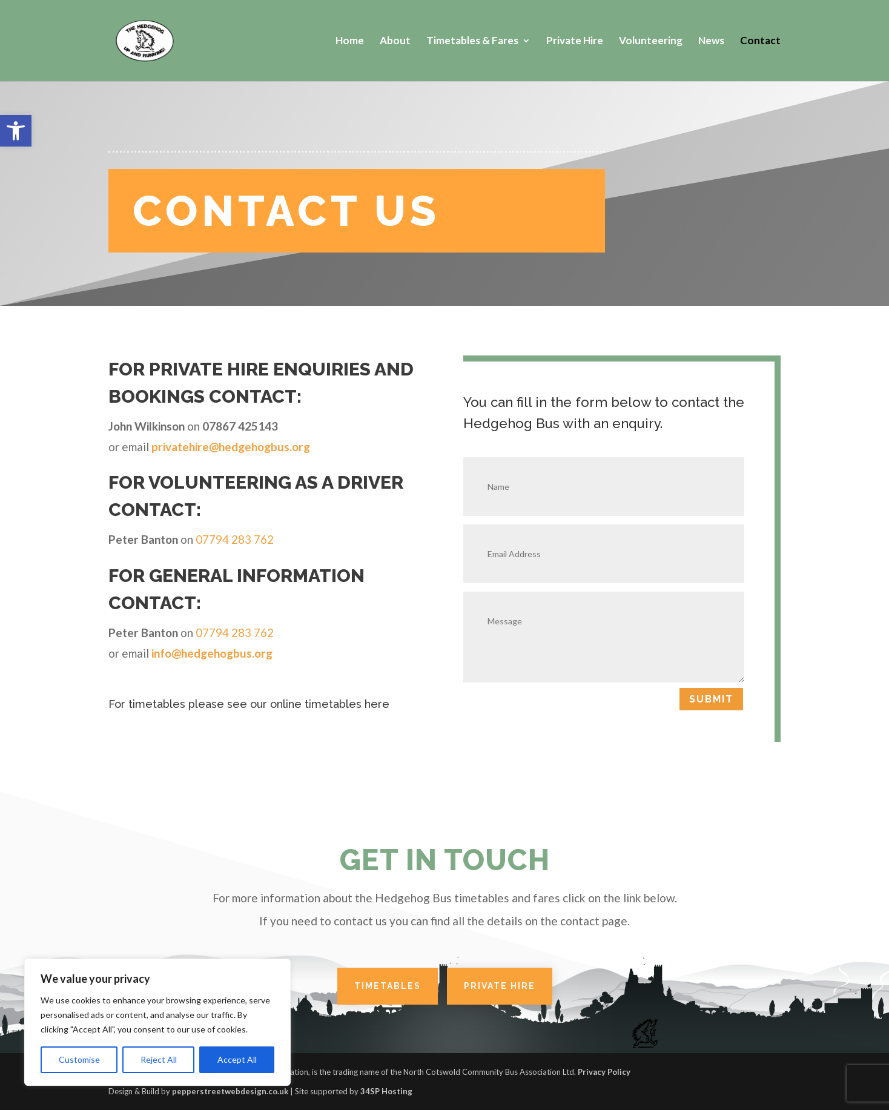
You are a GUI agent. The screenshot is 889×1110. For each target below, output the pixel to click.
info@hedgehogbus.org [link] (212, 653)
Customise (79, 1059)
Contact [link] (760, 41)
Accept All (237, 1059)
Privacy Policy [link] (604, 1072)
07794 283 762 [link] (235, 540)
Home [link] (349, 41)
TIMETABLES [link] (387, 986)
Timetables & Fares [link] (472, 41)
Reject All (158, 1059)
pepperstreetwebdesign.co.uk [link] (230, 1091)
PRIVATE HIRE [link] (499, 986)
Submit (711, 699)
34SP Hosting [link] (386, 1091)
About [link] (395, 41)
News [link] (711, 41)
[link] (15, 131)
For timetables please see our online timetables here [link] (248, 704)
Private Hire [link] (574, 41)
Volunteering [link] (650, 41)
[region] (157, 1022)
